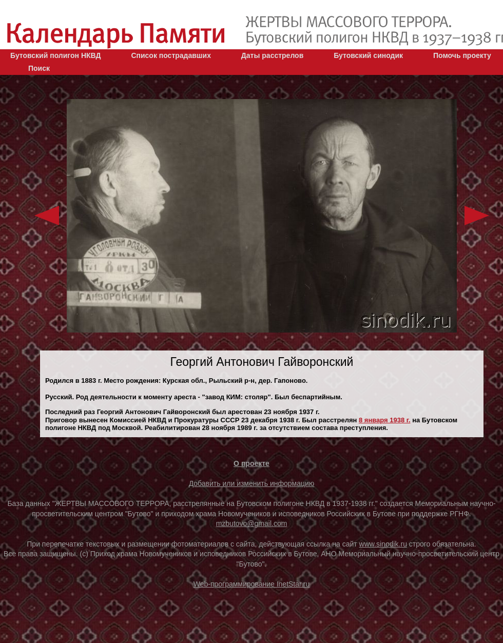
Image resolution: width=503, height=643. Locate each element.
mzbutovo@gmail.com (251, 523)
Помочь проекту (462, 55)
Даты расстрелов (272, 55)
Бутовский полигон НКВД (55, 55)
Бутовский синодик (368, 55)
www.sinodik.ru (383, 544)
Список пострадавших (171, 55)
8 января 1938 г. (385, 420)
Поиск (39, 68)
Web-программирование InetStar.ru (252, 584)
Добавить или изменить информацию (252, 483)
